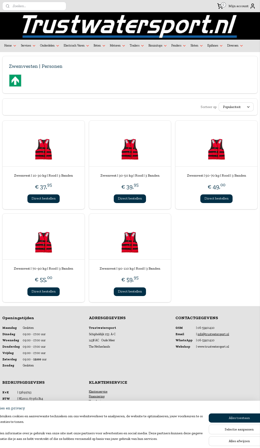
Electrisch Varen (77, 46)
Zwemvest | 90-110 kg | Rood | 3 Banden (130, 268)
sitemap (117, 438)
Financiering (97, 396)
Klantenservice (98, 391)
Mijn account (242, 6)
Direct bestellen (43, 198)
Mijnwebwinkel (180, 438)
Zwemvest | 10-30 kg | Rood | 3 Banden (43, 175)
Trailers (137, 46)
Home (10, 46)
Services (28, 46)
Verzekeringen (98, 401)
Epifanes (215, 46)
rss (125, 438)
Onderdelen (50, 46)
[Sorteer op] (236, 107)
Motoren (118, 46)
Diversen (235, 46)
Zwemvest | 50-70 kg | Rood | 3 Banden (216, 175)
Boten (100, 46)
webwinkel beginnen (141, 438)
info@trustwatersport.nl (213, 334)
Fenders (178, 46)
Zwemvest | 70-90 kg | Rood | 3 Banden (43, 268)
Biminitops (158, 46)
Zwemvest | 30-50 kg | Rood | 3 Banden (129, 175)
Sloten (196, 46)
